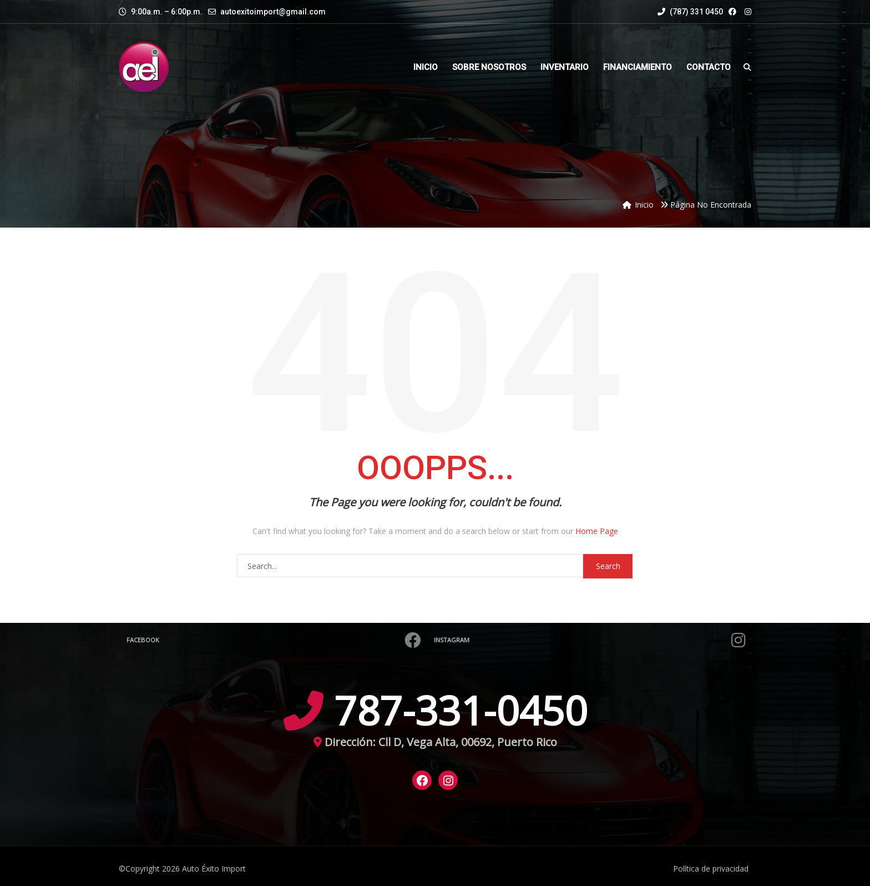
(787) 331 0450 (690, 11)
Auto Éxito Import (214, 868)
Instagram (591, 640)
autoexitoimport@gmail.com (273, 11)
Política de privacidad (710, 868)
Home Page (596, 531)
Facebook (275, 640)
